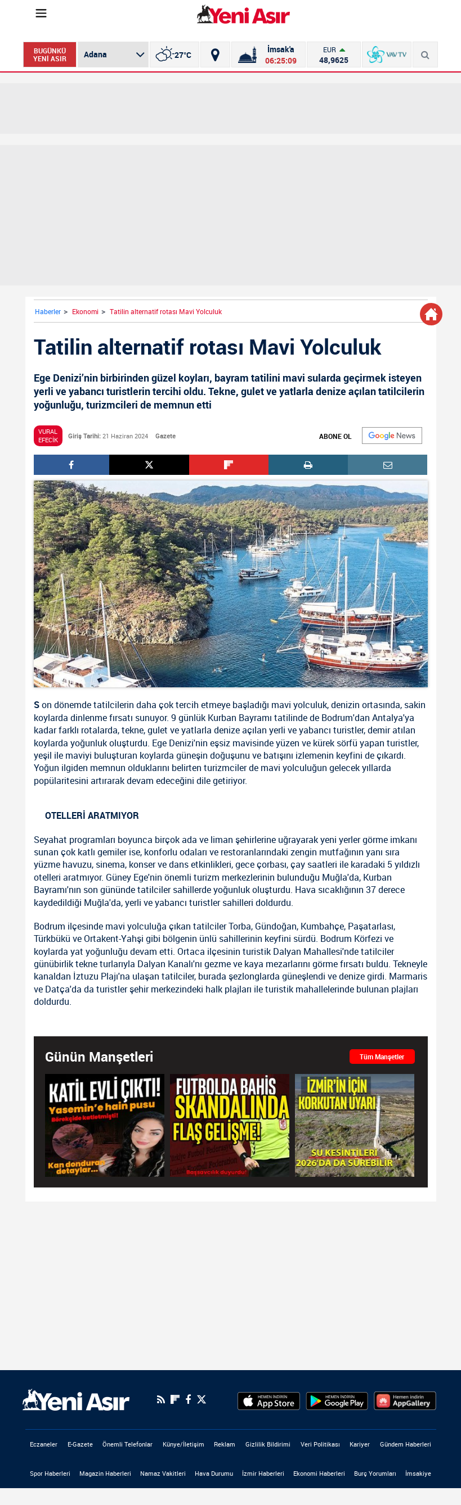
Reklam (224, 1444)
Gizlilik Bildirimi (267, 1444)
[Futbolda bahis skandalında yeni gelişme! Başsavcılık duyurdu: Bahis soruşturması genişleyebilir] (229, 1125)
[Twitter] (201, 1399)
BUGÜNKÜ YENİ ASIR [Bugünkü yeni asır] (49, 54)
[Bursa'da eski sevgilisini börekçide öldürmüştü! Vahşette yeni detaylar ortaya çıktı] (104, 1125)
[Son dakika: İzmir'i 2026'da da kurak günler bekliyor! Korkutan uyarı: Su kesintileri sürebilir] (354, 1125)
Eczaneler (43, 1444)
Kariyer (360, 1444)
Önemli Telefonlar (127, 1444)
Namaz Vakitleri (163, 1473)
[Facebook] (188, 1399)
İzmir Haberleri (263, 1473)
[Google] (392, 435)
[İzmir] (174, 54)
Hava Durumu (214, 1473)
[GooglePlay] (337, 1399)
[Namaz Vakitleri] (268, 54)
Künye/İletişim (183, 1444)
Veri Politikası (320, 1444)
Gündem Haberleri (405, 1444)
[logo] (76, 1399)
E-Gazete (80, 1444)
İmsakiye (418, 1473)
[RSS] (161, 1399)
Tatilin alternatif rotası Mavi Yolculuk (166, 311)
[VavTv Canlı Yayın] (387, 54)
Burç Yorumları (375, 1473)
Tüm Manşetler (382, 1056)
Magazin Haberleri (105, 1473)
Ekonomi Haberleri (319, 1473)
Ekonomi (85, 311)
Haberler (48, 311)
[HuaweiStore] (405, 1399)
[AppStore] (269, 1399)
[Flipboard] (175, 1399)
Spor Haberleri (50, 1473)
